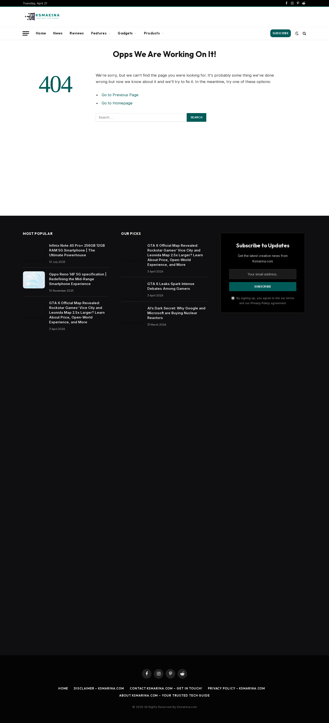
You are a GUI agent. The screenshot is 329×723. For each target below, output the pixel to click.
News (57, 33)
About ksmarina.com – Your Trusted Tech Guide (164, 695)
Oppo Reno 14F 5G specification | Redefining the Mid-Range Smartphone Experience (77, 279)
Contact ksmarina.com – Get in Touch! (166, 688)
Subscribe (281, 33)
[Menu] (26, 33)
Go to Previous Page (120, 95)
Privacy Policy (260, 303)
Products (152, 33)
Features (98, 33)
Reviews (77, 33)
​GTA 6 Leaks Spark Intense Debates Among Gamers (170, 286)
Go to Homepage (117, 103)
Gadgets (125, 33)
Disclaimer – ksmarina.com (99, 688)
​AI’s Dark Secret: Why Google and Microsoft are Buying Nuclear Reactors (176, 313)
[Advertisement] (223, 16)
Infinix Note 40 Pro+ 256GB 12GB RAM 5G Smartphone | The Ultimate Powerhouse (77, 250)
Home (41, 33)
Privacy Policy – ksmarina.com (236, 688)
